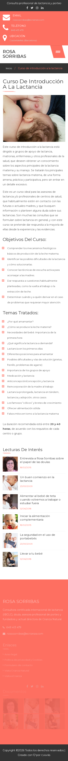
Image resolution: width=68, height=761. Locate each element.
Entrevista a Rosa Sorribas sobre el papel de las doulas (42, 460)
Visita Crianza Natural (17, 671)
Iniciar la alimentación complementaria (35, 517)
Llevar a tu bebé (31, 553)
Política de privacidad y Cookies (23, 660)
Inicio (9, 68)
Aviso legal (11, 655)
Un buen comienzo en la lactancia (37, 478)
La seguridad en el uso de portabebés (37, 536)
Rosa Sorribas (14, 54)
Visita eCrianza (13, 676)
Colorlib (45, 755)
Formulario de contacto (19, 666)
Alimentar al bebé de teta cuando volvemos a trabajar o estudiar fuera (40, 499)
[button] (57, 51)
